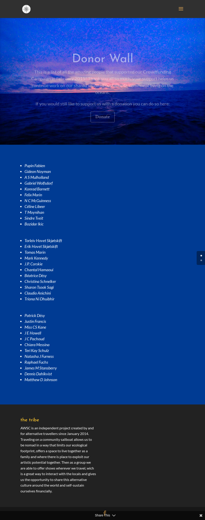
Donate (102, 122)
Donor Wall (102, 64)
